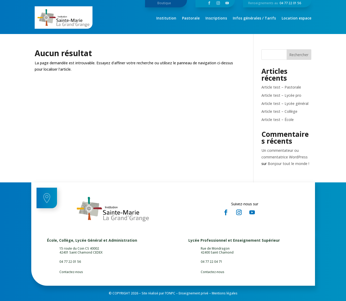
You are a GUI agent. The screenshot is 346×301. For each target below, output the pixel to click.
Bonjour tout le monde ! (288, 163)
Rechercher (298, 54)
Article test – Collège (279, 111)
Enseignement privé (193, 293)
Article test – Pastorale (281, 87)
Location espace (296, 18)
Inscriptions (216, 18)
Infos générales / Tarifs (254, 18)
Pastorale (191, 18)
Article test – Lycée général (284, 103)
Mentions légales (224, 293)
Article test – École (277, 119)
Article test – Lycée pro (281, 95)
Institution (166, 18)
